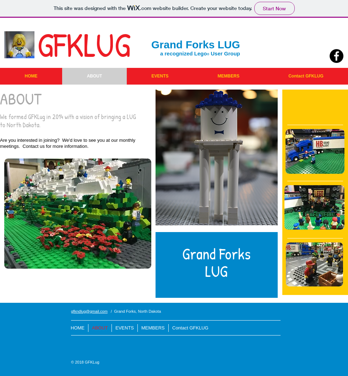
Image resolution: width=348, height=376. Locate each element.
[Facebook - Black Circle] (336, 56)
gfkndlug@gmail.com (89, 311)
